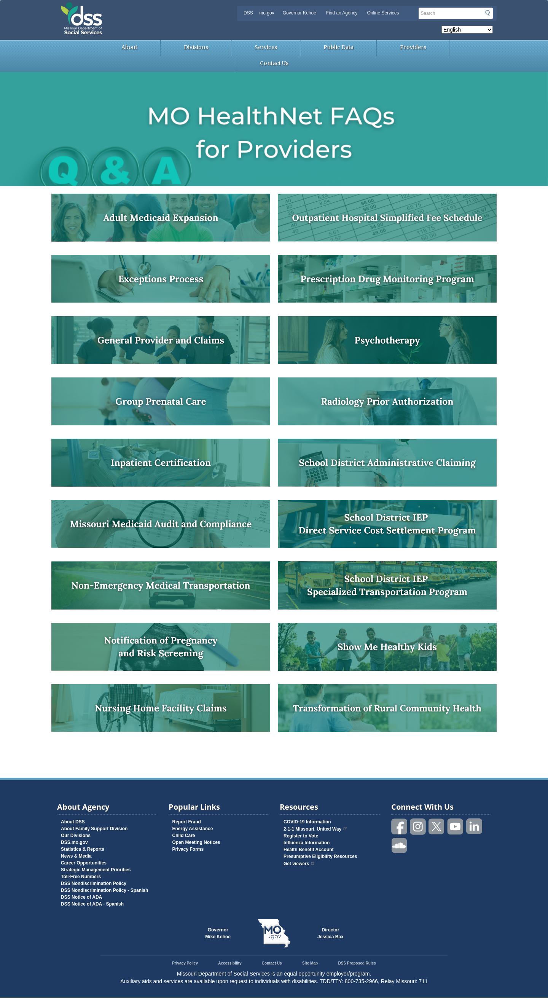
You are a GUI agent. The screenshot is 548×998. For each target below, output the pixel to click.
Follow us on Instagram (418, 826)
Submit (487, 13)
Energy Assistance (192, 828)
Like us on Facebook (399, 826)
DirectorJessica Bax (330, 933)
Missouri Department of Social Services (135, 8)
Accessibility (229, 963)
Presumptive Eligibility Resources (320, 856)
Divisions (196, 47)
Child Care (183, 835)
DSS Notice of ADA (81, 897)
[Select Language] (467, 29)
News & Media (76, 856)
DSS (248, 13)
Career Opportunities (84, 863)
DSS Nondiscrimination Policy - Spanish (104, 890)
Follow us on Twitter (437, 826)
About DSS (73, 822)
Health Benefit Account (309, 849)
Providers (413, 47)
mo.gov (266, 13)
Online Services (383, 13)
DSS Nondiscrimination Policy (93, 883)
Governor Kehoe (299, 13)
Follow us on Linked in (474, 826)
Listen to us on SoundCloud (399, 845)
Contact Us (274, 63)
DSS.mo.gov (74, 842)
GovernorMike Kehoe (218, 933)
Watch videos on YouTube (455, 826)
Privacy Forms (188, 849)
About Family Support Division (94, 828)
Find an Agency (342, 13)
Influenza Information (307, 842)
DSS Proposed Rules (357, 963)
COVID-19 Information (307, 822)
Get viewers (299, 863)
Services (266, 47)
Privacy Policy (185, 963)
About (129, 47)
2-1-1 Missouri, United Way (316, 829)
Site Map (310, 963)
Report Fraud (186, 822)
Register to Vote (301, 836)
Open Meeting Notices (196, 842)
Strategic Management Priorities (96, 869)
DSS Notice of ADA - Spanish (92, 904)
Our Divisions (76, 835)
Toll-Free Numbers (81, 876)
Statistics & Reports (82, 849)
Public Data (338, 47)
